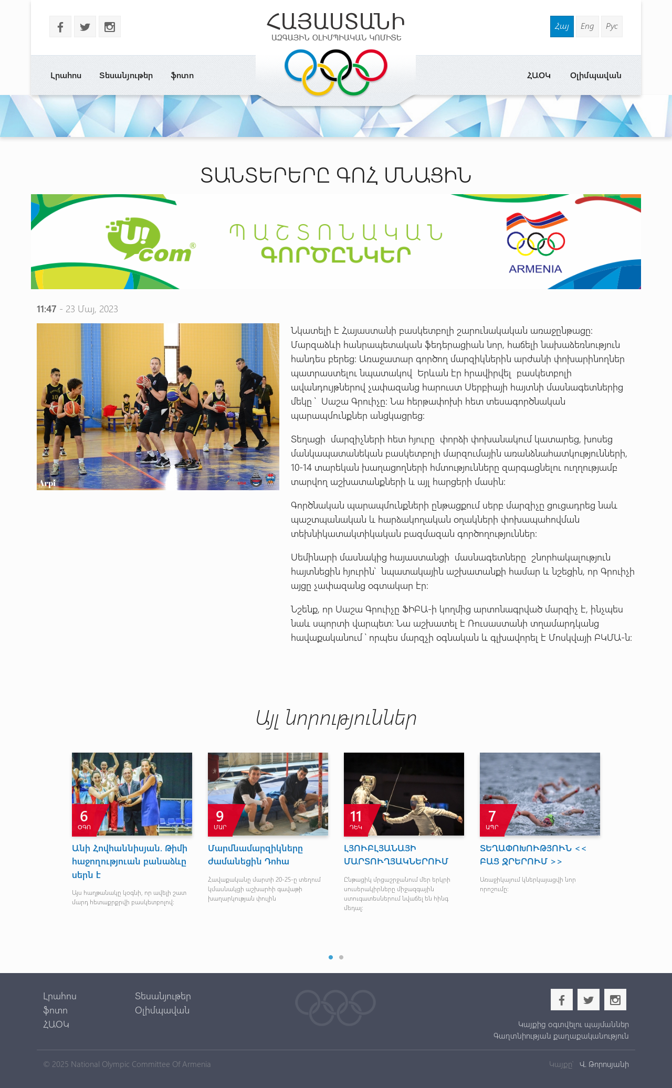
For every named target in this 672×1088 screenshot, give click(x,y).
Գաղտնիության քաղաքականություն (561, 1035)
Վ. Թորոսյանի (603, 1064)
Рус (612, 25)
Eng (587, 25)
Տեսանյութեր (126, 74)
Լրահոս (65, 74)
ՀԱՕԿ (539, 74)
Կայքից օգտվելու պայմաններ (573, 1024)
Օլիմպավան (596, 74)
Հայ (562, 25)
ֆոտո (182, 74)
